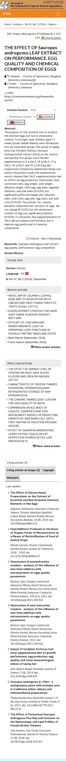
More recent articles (46, 347)
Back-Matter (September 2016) (26, 337)
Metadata (13, 477)
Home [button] (7, 24)
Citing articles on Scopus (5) (23, 470)
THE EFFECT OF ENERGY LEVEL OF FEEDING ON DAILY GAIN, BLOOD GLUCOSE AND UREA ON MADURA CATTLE (29, 374)
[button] (5, 92)
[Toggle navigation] (58, 13)
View (43, 238)
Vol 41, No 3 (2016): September (27, 279)
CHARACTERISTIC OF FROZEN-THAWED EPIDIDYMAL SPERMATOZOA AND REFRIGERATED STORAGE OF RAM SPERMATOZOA (32, 389)
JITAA (7, 13)
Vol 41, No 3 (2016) (35, 24)
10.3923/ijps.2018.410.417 (26, 741)
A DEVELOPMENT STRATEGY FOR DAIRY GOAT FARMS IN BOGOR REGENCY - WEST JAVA (32, 314)
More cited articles (47, 446)
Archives (17, 24)
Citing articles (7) (17, 462)
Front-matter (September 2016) (26, 342)
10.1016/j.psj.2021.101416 (26, 600)
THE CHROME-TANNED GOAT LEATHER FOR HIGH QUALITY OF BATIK (31, 401)
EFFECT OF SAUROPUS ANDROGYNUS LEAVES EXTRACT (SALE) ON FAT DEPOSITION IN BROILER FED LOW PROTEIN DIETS (30, 435)
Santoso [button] (52, 24)
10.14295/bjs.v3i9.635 (23, 676)
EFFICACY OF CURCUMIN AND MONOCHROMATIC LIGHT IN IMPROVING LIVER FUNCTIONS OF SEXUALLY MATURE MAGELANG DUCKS (31, 328)
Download (55, 238)
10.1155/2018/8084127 (25, 556)
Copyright (48, 470)
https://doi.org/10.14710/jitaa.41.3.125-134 (37, 35)
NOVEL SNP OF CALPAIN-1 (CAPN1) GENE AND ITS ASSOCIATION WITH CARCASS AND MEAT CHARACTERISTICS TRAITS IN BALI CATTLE (31, 301)
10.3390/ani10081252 (23, 523)
